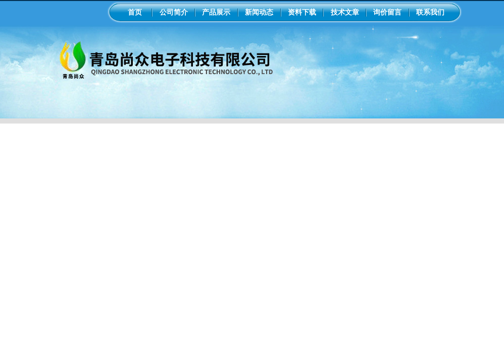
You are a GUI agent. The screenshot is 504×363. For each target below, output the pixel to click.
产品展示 (216, 12)
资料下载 (302, 12)
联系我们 (430, 12)
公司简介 (174, 12)
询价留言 (387, 12)
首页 (135, 12)
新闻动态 (259, 12)
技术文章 (345, 12)
